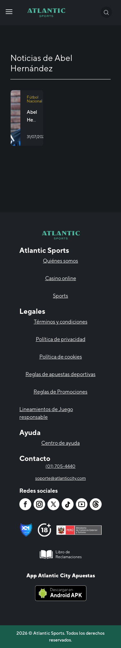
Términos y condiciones (60, 322)
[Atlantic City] (9, 11)
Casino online (60, 278)
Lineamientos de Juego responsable (46, 413)
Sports (60, 296)
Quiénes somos (60, 261)
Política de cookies (60, 357)
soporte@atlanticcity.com (60, 478)
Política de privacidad (61, 339)
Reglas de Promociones (60, 392)
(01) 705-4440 (60, 466)
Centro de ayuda (60, 443)
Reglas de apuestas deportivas (60, 374)
